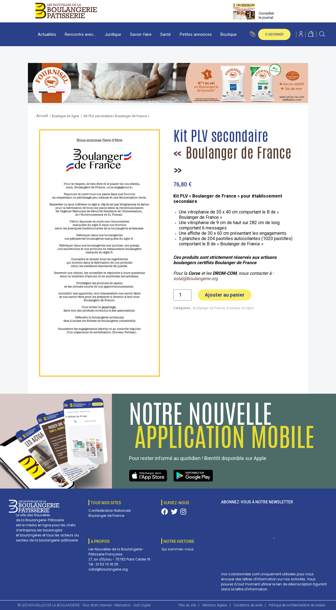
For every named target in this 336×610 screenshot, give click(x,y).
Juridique (113, 34)
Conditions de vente (248, 605)
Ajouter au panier (224, 295)
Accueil (42, 116)
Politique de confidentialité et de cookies (297, 605)
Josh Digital (142, 605)
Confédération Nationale (109, 510)
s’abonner (274, 34)
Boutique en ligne (65, 116)
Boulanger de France (209, 308)
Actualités (47, 34)
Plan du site (187, 605)
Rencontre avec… (80, 34)
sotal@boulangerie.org (195, 278)
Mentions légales (214, 605)
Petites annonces (196, 34)
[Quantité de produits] (182, 295)
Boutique (228, 34)
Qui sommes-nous (177, 549)
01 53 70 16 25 (107, 564)
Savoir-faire (141, 34)
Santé (165, 34)
